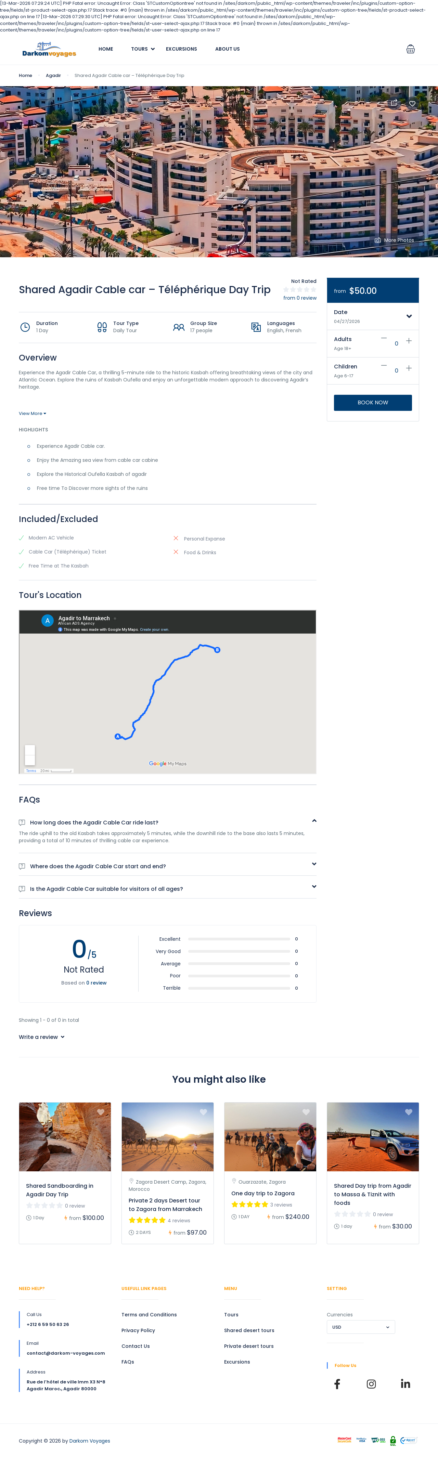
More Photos (394, 240)
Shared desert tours (249, 1330)
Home (106, 48)
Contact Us (135, 1346)
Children (345, 366)
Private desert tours (249, 1346)
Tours (139, 48)
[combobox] (361, 1327)
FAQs (127, 1361)
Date (340, 312)
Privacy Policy (138, 1330)
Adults (343, 339)
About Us (227, 48)
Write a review (41, 1037)
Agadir (53, 75)
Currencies (340, 1314)
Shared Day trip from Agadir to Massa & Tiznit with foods (372, 1194)
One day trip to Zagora (263, 1193)
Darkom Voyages (89, 1440)
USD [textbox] (336, 1327)
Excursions (181, 48)
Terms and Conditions (149, 1314)
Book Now (373, 402)
